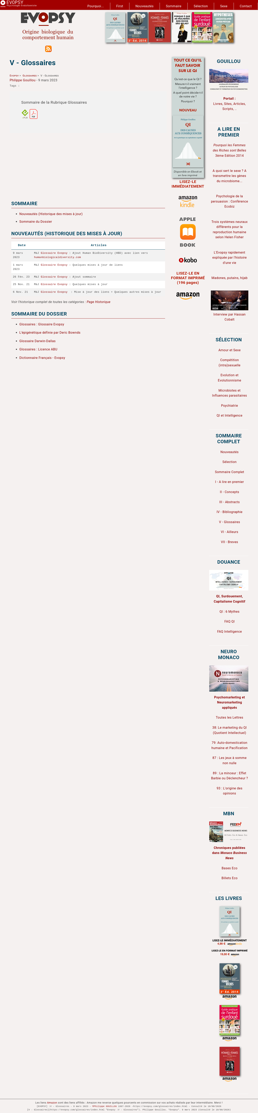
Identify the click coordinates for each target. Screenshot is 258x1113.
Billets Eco (230, 878)
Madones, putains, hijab (229, 278)
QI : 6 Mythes (229, 611)
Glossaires (30, 75)
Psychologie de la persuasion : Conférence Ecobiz (229, 201)
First (119, 6)
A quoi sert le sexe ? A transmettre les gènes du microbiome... (230, 176)
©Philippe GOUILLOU (104, 1106)
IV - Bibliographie (229, 512)
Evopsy (14, 75)
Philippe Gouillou (22, 80)
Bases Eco (229, 868)
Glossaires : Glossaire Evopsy (41, 324)
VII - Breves (229, 542)
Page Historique (98, 302)
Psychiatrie (229, 406)
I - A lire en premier (229, 482)
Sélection (201, 6)
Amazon (52, 1102)
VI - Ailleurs (229, 532)
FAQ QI (229, 621)
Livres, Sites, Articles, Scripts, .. (229, 104)
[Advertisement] (88, 164)
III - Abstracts (229, 502)
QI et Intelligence (229, 415)
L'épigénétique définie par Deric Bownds (49, 332)
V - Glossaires (229, 522)
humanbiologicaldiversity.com (57, 257)
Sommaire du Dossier (35, 222)
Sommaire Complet (229, 472)
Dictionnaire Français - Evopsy (42, 358)
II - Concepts (229, 492)
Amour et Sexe (229, 350)
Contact (246, 6)
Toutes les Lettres (229, 717)
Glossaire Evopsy (54, 253)
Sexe (223, 6)
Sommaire (173, 6)
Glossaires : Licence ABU (38, 349)
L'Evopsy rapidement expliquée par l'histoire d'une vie (229, 258)
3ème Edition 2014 (229, 150)
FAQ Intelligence (229, 631)
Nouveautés (144, 6)
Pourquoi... (95, 6)
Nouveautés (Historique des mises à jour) (51, 214)
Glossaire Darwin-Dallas (37, 341)
